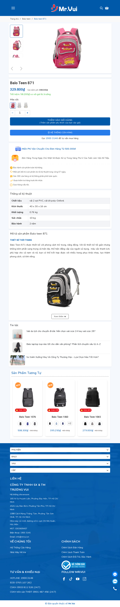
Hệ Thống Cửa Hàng (20, 547)
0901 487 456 (41, 591)
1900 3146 (52, 138)
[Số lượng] (20, 112)
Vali (60, 463)
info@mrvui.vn (22, 536)
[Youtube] (77, 579)
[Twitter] (70, 579)
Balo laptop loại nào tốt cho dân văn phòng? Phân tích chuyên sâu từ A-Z (63, 344)
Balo (60, 456)
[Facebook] (64, 579)
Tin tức (14, 325)
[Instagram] (84, 579)
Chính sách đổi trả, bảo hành (76, 556)
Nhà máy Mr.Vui (18, 552)
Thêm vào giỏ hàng (60, 121)
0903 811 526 (25, 587)
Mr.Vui (71, 603)
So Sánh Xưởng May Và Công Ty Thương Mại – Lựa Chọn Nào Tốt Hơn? (62, 357)
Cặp (60, 470)
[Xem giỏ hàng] (107, 8)
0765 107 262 (24, 582)
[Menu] (13, 8)
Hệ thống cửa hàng (60, 132)
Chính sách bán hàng (72, 547)
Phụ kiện (60, 449)
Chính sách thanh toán (73, 552)
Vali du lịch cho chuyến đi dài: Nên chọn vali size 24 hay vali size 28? (61, 331)
